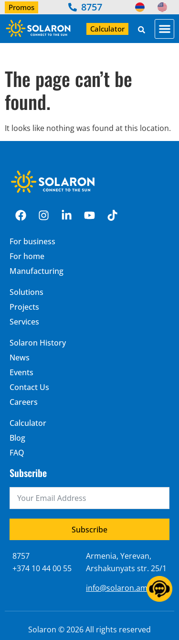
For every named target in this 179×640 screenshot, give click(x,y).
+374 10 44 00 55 (42, 568)
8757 (21, 556)
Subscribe (89, 529)
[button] (164, 29)
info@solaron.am (116, 588)
